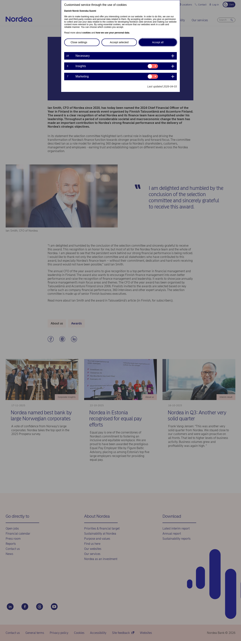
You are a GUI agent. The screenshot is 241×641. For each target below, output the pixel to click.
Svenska (84, 11)
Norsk (75, 11)
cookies (86, 32)
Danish (68, 11)
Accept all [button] (158, 42)
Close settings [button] (79, 42)
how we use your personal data (112, 32)
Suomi (92, 11)
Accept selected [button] (119, 42)
